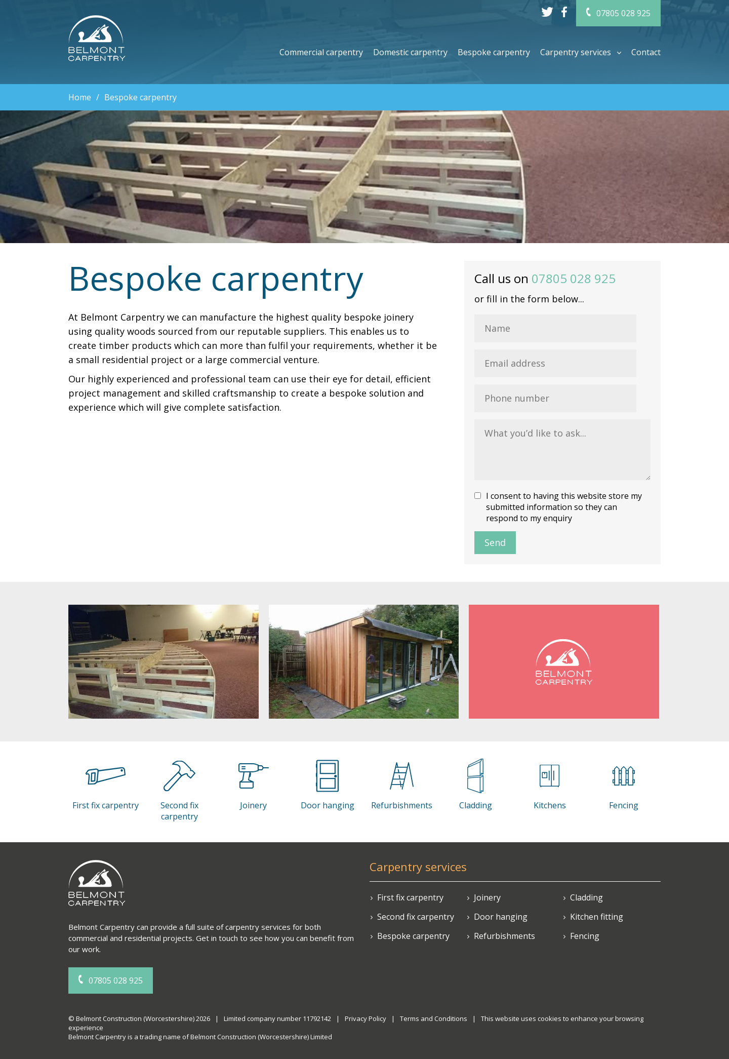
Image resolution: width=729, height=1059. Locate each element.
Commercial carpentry (321, 52)
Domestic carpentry (410, 52)
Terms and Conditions (433, 1018)
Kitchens (550, 805)
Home (79, 97)
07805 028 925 (623, 13)
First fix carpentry (410, 897)
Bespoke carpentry (494, 52)
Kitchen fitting (596, 916)
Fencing (623, 805)
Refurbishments (401, 805)
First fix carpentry (105, 805)
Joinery (253, 805)
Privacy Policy (365, 1018)
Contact (646, 52)
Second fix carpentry (179, 811)
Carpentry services (575, 52)
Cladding (475, 805)
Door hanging (327, 805)
